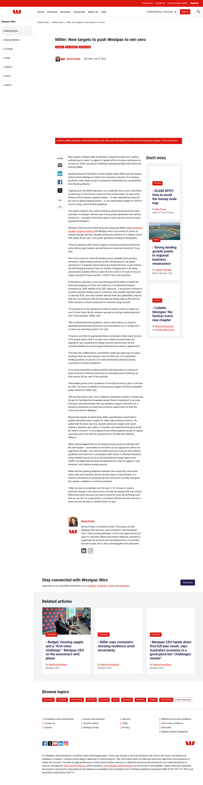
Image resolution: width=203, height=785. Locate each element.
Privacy (126, 727)
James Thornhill (163, 270)
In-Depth (9, 49)
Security (126, 719)
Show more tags (183, 700)
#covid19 (104, 699)
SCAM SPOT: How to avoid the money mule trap (164, 197)
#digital (152, 699)
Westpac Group (91, 727)
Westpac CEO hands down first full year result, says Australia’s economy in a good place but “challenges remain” (170, 650)
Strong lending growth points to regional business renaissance (164, 255)
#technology (166, 699)
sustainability (71, 47)
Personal (52, 11)
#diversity (140, 699)
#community (76, 699)
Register (194, 3)
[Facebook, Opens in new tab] (44, 743)
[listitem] (66, 640)
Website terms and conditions (176, 719)
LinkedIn (91, 585)
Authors (8, 67)
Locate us (160, 3)
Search (8, 85)
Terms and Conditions (75, 765)
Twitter (110, 585)
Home (40, 11)
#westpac (51, 634)
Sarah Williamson (165, 329)
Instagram (124, 585)
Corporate (79, 11)
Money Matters (12, 40)
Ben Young (160, 209)
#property (127, 699)
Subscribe (188, 582)
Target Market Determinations (118, 765)
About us (93, 11)
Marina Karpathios (164, 326)
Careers (48, 727)
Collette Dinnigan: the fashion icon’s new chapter (162, 314)
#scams (157, 183)
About (8, 76)
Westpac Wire (9, 21)
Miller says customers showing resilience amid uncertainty (116, 646)
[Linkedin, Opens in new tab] (60, 743)
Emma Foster (73, 58)
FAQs (125, 723)
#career (157, 300)
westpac (59, 47)
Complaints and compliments (59, 719)
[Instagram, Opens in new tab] (66, 745)
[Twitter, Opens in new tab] (50, 743)
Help (103, 11)
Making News (11, 31)
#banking (91, 699)
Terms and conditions (172, 723)
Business (65, 11)
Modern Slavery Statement (174, 731)
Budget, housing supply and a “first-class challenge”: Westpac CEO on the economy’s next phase (65, 650)
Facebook (101, 585)
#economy (48, 699)
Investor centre (90, 723)
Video (7, 58)
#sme (156, 240)
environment (85, 47)
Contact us (147, 3)
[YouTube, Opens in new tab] (55, 743)
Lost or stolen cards (177, 3)
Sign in (185, 11)
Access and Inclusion (94, 719)
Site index (166, 727)
